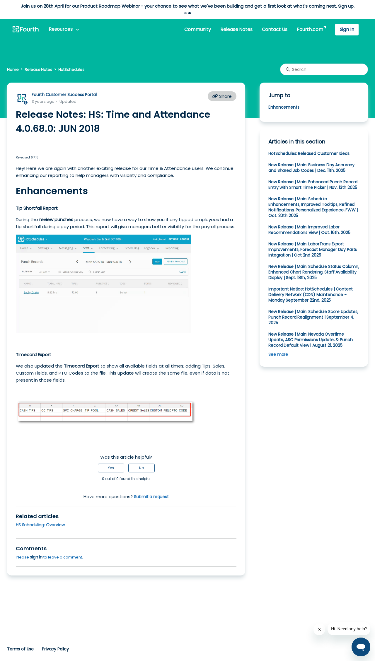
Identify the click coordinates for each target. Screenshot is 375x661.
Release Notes (236, 29)
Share (222, 96)
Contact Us (274, 29)
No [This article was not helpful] (141, 467)
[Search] (324, 69)
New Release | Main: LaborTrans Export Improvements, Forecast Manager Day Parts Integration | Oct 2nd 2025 (312, 249)
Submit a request (151, 497)
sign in (36, 557)
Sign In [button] (347, 29)
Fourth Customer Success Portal (64, 95)
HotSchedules (71, 69)
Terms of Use (20, 649)
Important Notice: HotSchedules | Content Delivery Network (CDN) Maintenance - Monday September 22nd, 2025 (310, 294)
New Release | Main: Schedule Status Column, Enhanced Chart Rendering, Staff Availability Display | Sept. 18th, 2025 (313, 272)
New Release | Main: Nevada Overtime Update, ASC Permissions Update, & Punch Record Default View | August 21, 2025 (310, 339)
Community (197, 29)
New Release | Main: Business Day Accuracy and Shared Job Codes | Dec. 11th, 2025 (311, 167)
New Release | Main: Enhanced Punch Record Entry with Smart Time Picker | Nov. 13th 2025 (312, 184)
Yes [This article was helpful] (111, 467)
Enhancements (283, 107)
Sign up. (346, 6)
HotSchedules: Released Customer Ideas (308, 153)
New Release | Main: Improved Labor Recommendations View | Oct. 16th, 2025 (309, 229)
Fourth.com (310, 29)
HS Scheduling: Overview (40, 525)
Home (12, 69)
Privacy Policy (55, 649)
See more (278, 354)
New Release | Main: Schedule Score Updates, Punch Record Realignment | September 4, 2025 (313, 317)
